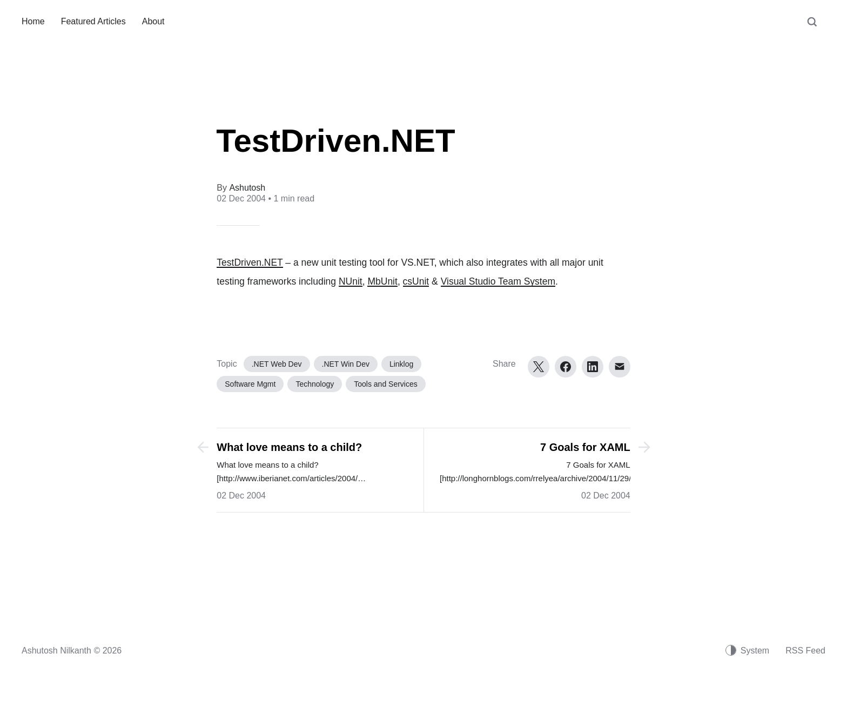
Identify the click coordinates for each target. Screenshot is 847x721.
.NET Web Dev (277, 364)
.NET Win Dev (345, 364)
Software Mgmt (250, 384)
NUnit (350, 281)
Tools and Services (386, 384)
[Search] (812, 27)
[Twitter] (538, 367)
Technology (314, 384)
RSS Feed (805, 650)
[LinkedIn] (592, 367)
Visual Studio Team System (498, 281)
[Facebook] (565, 367)
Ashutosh (247, 187)
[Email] (619, 367)
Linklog (401, 364)
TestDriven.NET (250, 262)
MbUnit (382, 281)
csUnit (416, 281)
